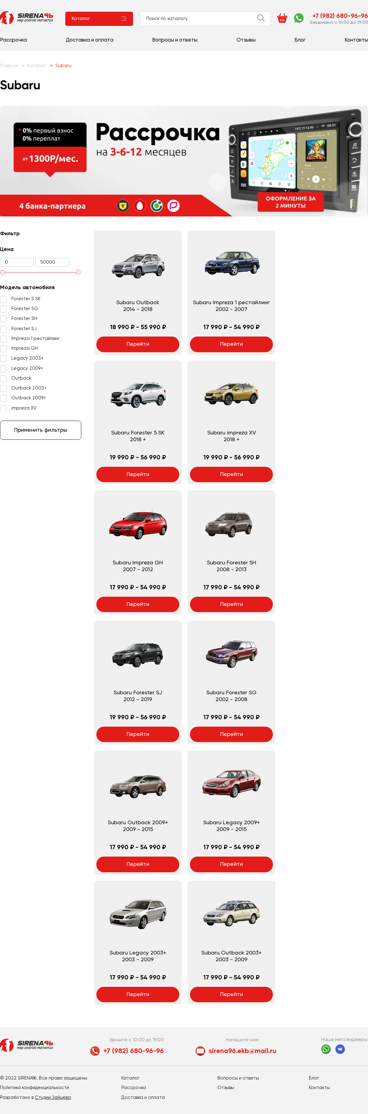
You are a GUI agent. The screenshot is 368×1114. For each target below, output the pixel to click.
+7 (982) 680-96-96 (340, 16)
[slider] (2, 272)
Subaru (60, 65)
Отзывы (246, 40)
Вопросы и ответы (174, 40)
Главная (9, 65)
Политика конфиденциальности (34, 1087)
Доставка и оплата (89, 40)
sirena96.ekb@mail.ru (242, 1051)
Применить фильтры (40, 430)
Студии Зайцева (53, 1097)
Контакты (356, 40)
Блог (299, 40)
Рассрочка (13, 40)
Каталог (81, 18)
